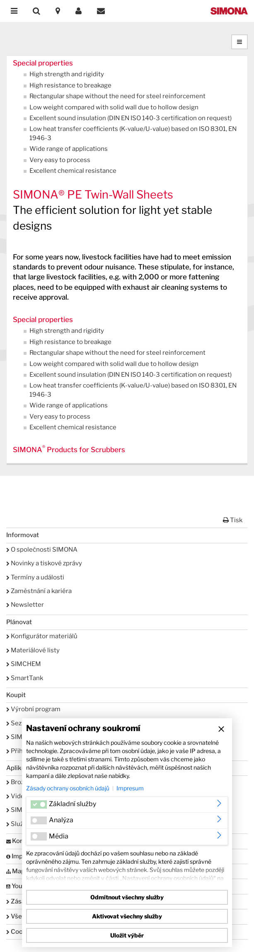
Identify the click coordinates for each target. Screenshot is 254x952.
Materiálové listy (33, 650)
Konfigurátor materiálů (41, 636)
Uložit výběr (127, 935)
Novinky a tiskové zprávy (44, 563)
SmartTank (24, 678)
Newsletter (25, 604)
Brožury (20, 782)
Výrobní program (33, 709)
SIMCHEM (23, 664)
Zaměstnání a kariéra (39, 591)
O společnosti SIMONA (41, 549)
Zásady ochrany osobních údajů (67, 788)
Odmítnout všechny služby (127, 897)
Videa (17, 796)
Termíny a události (35, 577)
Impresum (130, 788)
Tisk (232, 520)
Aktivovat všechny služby (127, 916)
